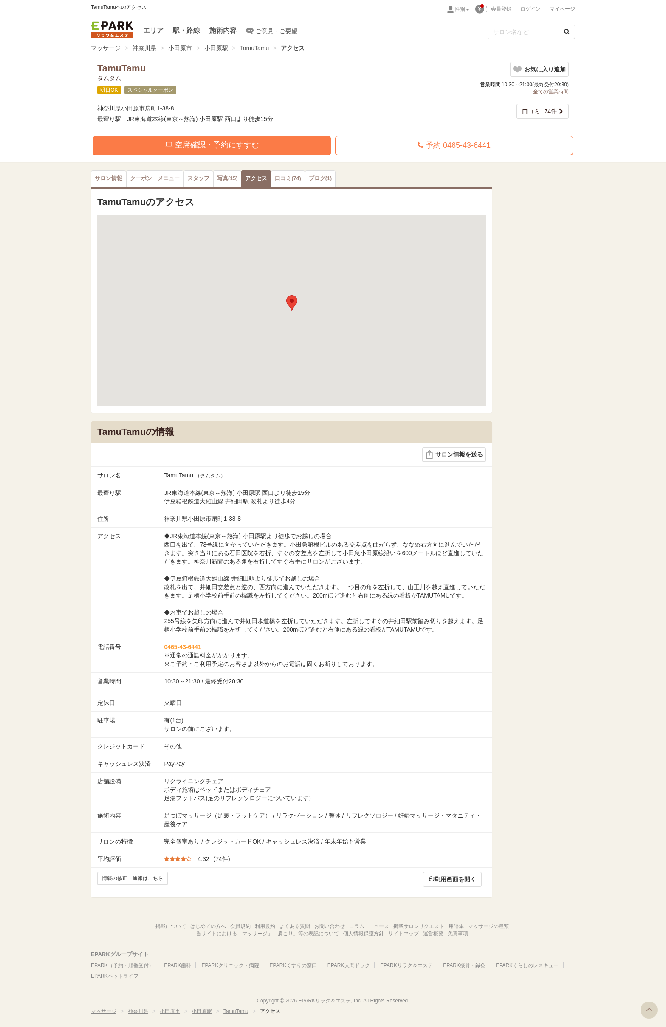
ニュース (379, 926)
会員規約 (240, 926)
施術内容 (223, 30)
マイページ (562, 9)
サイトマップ (403, 934)
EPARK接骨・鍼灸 (464, 965)
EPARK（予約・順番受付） (122, 965)
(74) (288, 178)
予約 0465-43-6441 (454, 145)
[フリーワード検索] (523, 32)
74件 (539, 111)
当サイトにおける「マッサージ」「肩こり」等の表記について (267, 934)
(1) (320, 178)
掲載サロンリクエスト (418, 926)
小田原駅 (216, 48)
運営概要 (433, 934)
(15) (227, 178)
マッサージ (106, 48)
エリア (153, 30)
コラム (356, 926)
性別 (462, 9)
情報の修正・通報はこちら (132, 878)
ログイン (530, 9)
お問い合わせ (329, 926)
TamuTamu (254, 48)
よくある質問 (294, 926)
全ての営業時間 (551, 92)
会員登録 (501, 9)
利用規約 (265, 926)
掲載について (170, 926)
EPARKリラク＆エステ (112, 29)
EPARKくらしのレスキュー (527, 965)
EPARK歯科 (177, 965)
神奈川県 (144, 48)
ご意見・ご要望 (271, 30)
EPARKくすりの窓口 (293, 965)
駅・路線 (186, 30)
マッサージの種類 (488, 926)
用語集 (456, 926)
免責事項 (458, 934)
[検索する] (567, 32)
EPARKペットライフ (114, 976)
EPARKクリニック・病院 (230, 965)
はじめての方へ (208, 926)
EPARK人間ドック (348, 965)
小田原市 (180, 48)
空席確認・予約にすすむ (212, 145)
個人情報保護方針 (363, 934)
